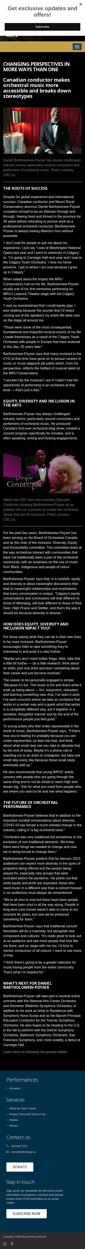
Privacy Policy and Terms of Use (26, 1114)
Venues (12, 1125)
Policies (12, 1120)
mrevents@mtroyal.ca (23, 1152)
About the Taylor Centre (21, 1108)
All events (13, 1088)
